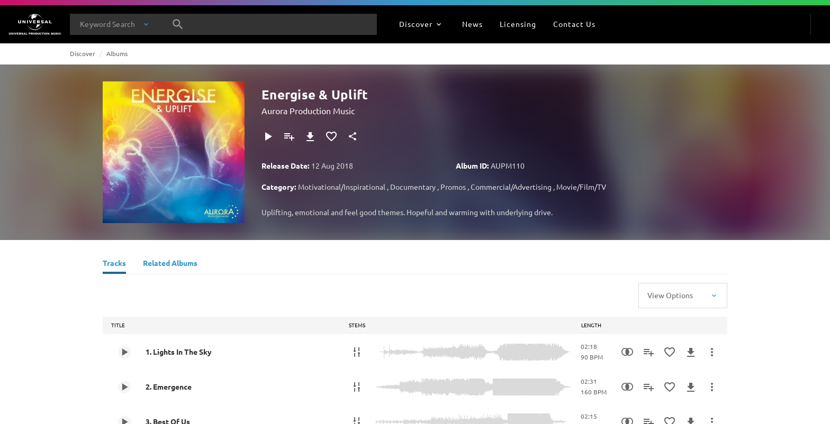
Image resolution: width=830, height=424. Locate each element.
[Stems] (356, 352)
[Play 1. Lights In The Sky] (124, 352)
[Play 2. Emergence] (124, 387)
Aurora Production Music (308, 110)
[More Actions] (712, 352)
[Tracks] (114, 264)
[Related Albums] (170, 264)
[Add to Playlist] (289, 136)
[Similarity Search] (627, 352)
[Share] (352, 136)
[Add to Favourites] (331, 136)
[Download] (310, 136)
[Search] (178, 24)
